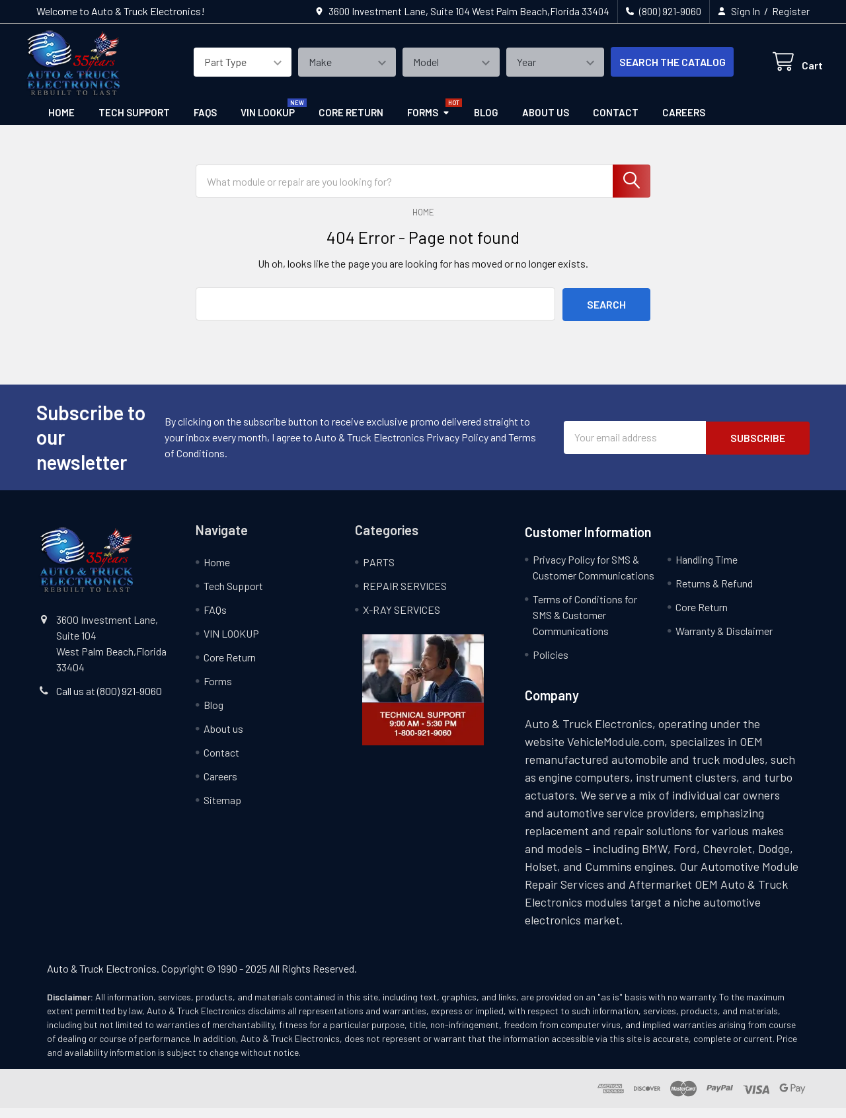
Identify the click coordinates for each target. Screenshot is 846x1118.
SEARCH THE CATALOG (658, 68)
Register (791, 11)
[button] (423, 699)
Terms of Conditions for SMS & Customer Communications (585, 625)
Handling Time (706, 569)
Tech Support (134, 122)
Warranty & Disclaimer (724, 640)
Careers (683, 122)
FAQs (205, 122)
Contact (615, 122)
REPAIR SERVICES (405, 595)
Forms (428, 122)
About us (545, 122)
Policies (550, 664)
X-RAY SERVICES (401, 619)
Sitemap (222, 809)
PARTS (379, 572)
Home (61, 122)
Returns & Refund (714, 593)
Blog (486, 122)
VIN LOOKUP (268, 122)
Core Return (351, 122)
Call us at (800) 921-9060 (109, 700)
